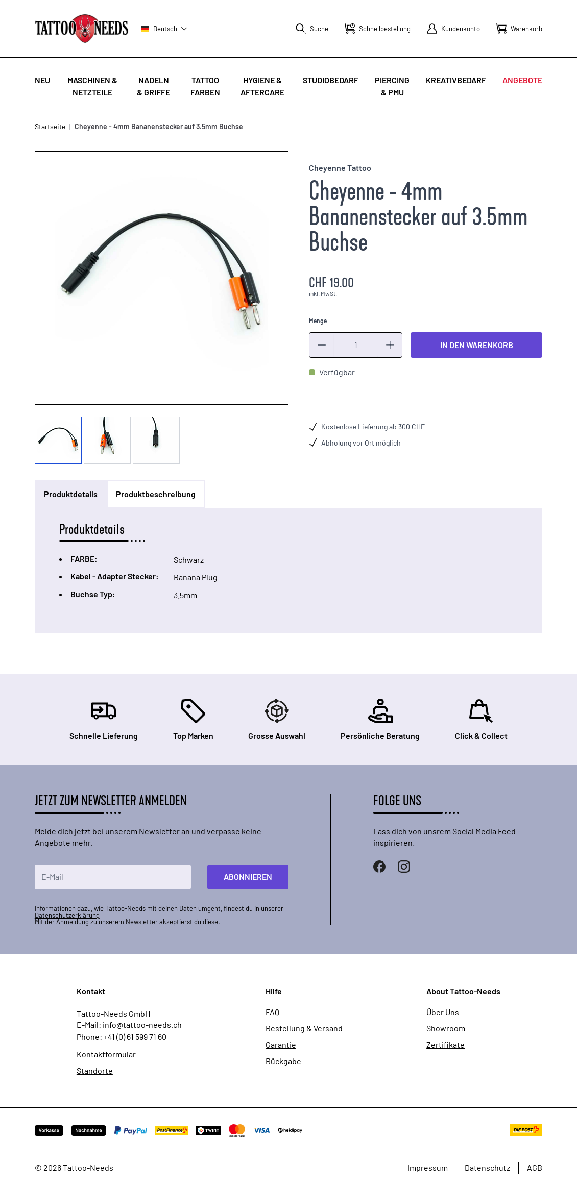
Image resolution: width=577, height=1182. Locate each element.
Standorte (95, 1071)
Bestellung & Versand (304, 1028)
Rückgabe (283, 1061)
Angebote (522, 80)
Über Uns (442, 1012)
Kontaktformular (106, 1054)
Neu (42, 80)
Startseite (50, 126)
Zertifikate (445, 1045)
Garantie (281, 1045)
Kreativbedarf (456, 80)
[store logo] (82, 28)
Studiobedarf (330, 80)
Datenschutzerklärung (67, 915)
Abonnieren (248, 876)
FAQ (272, 1012)
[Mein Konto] (453, 28)
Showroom (445, 1028)
